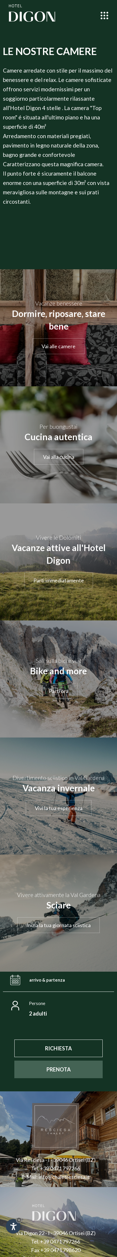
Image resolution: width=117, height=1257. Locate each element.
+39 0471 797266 (60, 1168)
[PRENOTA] (58, 1069)
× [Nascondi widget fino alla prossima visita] (19, 1220)
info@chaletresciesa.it (64, 1177)
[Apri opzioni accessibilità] (13, 1226)
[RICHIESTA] (58, 1048)
